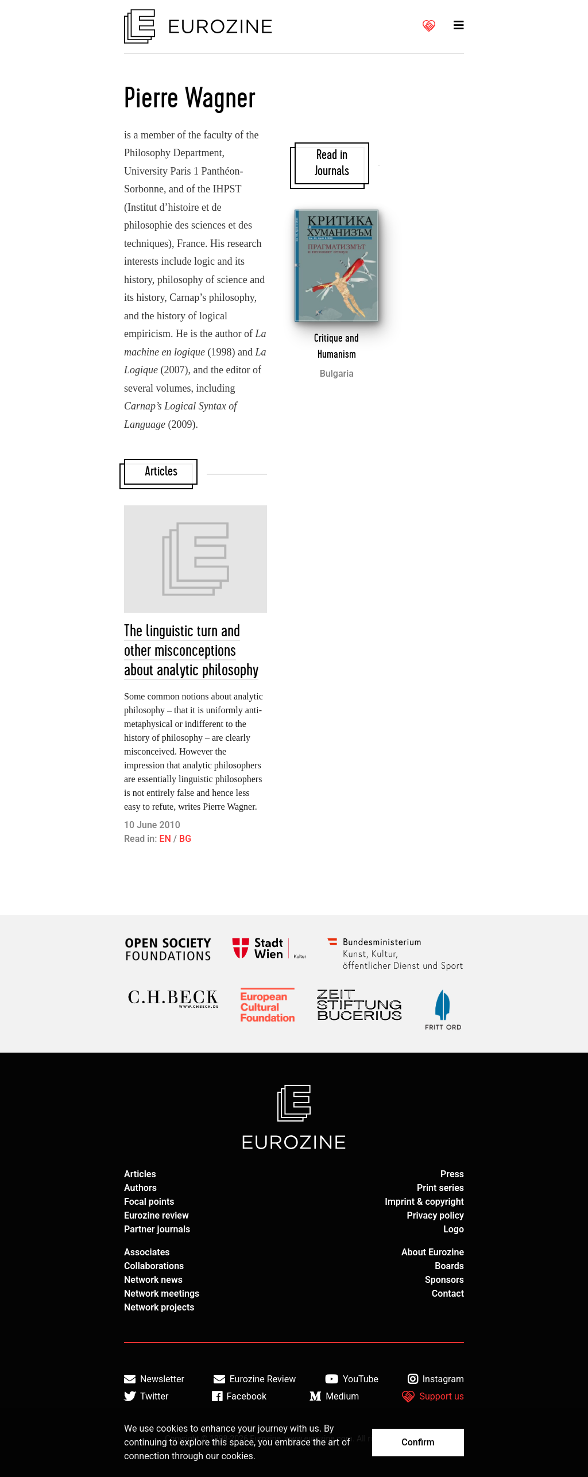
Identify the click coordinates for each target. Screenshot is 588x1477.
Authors (140, 1187)
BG (185, 838)
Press (452, 1174)
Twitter (146, 1396)
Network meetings (161, 1293)
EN (165, 838)
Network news (153, 1279)
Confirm (417, 1442)
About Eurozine (432, 1252)
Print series (440, 1187)
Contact (448, 1293)
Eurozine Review (255, 1379)
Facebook (239, 1396)
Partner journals (157, 1229)
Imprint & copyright (424, 1201)
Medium (334, 1396)
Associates (147, 1252)
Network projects (159, 1307)
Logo (453, 1229)
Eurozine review (156, 1215)
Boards (449, 1266)
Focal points (149, 1201)
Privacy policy (435, 1215)
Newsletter (154, 1379)
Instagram (436, 1379)
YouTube (351, 1379)
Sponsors (444, 1279)
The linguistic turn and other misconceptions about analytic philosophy (191, 651)
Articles (140, 1174)
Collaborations (154, 1266)
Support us (433, 1396)
